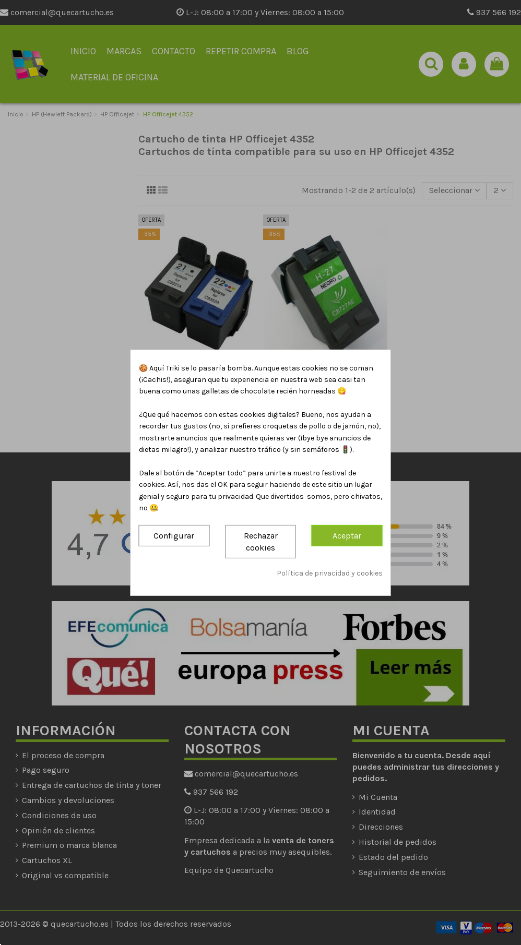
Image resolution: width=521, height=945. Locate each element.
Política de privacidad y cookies (330, 573)
